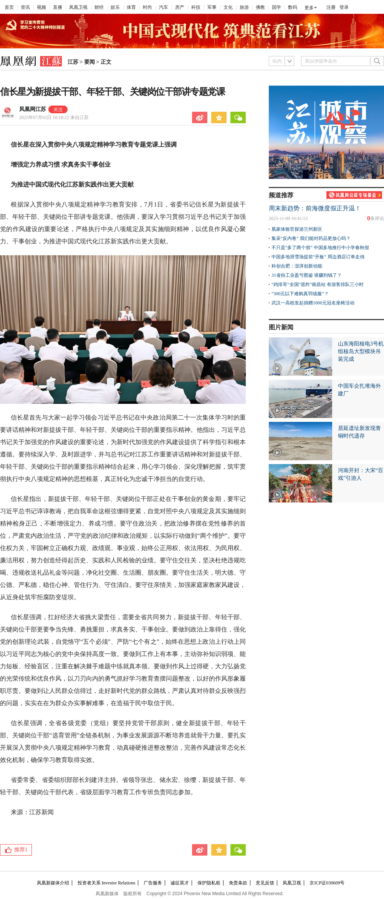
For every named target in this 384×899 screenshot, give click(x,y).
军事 (212, 7)
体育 (131, 7)
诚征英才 (179, 883)
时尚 (147, 7)
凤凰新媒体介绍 (53, 883)
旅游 (244, 7)
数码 (292, 7)
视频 (41, 7)
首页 (9, 7)
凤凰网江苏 (32, 109)
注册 (331, 7)
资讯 (25, 7)
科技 (195, 7)
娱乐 (115, 7)
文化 (228, 7)
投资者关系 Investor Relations (107, 883)
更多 (309, 7)
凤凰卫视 (78, 7)
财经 (99, 7)
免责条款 (238, 883)
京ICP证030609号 (327, 883)
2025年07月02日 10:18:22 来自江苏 (54, 117)
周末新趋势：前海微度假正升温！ (315, 208)
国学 (276, 7)
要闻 (89, 62)
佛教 (260, 7)
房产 (179, 7)
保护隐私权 (208, 883)
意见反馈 (265, 883)
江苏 (73, 62)
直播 (57, 7)
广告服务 (153, 883)
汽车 (163, 7)
